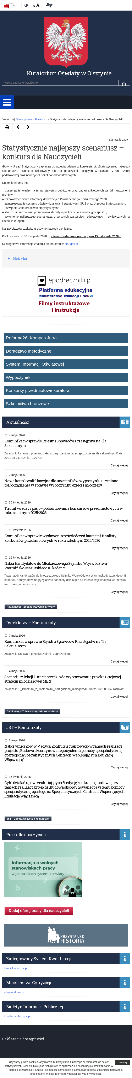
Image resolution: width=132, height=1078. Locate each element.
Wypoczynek (18, 377)
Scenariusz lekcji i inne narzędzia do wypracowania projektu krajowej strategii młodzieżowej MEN (62, 679)
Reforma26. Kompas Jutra (31, 337)
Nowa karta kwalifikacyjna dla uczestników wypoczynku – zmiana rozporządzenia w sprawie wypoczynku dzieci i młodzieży (61, 483)
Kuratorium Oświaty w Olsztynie (69, 73)
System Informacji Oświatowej (35, 364)
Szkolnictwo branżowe (27, 403)
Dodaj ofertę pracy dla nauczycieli (39, 911)
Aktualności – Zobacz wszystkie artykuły (31, 606)
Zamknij (123, 1062)
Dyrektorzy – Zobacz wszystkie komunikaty (32, 711)
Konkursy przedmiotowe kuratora (38, 390)
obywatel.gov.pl (14, 992)
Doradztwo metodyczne (28, 351)
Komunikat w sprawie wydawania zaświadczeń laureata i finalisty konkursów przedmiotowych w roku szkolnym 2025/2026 (60, 538)
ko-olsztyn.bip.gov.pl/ (17, 1016)
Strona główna (24, 119)
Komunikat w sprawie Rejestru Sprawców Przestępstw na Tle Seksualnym (55, 443)
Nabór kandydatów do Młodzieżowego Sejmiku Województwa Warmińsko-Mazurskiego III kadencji (55, 565)
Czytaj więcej (119, 465)
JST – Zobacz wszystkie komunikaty (28, 818)
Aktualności (41, 119)
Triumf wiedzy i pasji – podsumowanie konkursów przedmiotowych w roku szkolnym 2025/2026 (63, 510)
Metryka (19, 258)
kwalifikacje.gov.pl (15, 968)
